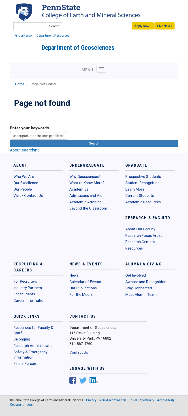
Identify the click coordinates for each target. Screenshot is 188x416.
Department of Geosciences (77, 47)
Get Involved (135, 275)
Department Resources (52, 35)
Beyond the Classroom (88, 208)
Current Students (139, 195)
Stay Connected (138, 288)
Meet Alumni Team (141, 294)
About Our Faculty (140, 229)
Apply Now (142, 26)
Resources (134, 248)
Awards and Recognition (145, 281)
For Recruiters (25, 281)
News (74, 275)
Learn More (134, 189)
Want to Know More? (86, 183)
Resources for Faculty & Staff (33, 330)
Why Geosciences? (84, 176)
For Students (24, 294)
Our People (22, 189)
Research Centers (140, 242)
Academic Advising (85, 202)
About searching (25, 150)
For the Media (80, 294)
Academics (78, 189)
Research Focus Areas (143, 235)
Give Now (164, 26)
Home (19, 84)
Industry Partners (27, 288)
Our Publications (83, 288)
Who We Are (23, 176)
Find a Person (24, 35)
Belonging (21, 339)
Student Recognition (142, 183)
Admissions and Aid (86, 195)
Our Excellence (25, 183)
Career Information (29, 300)
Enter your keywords (29, 128)
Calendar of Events (85, 281)
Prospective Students (143, 176)
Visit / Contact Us (28, 195)
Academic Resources (143, 202)
